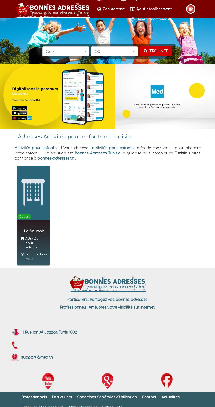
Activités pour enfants (36, 148)
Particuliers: (78, 300)
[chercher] (156, 51)
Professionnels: (73, 307)
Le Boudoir (34, 231)
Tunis (43, 254)
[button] (65, 51)
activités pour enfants (113, 148)
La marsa (30, 257)
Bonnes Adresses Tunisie (97, 153)
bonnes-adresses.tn (55, 158)
